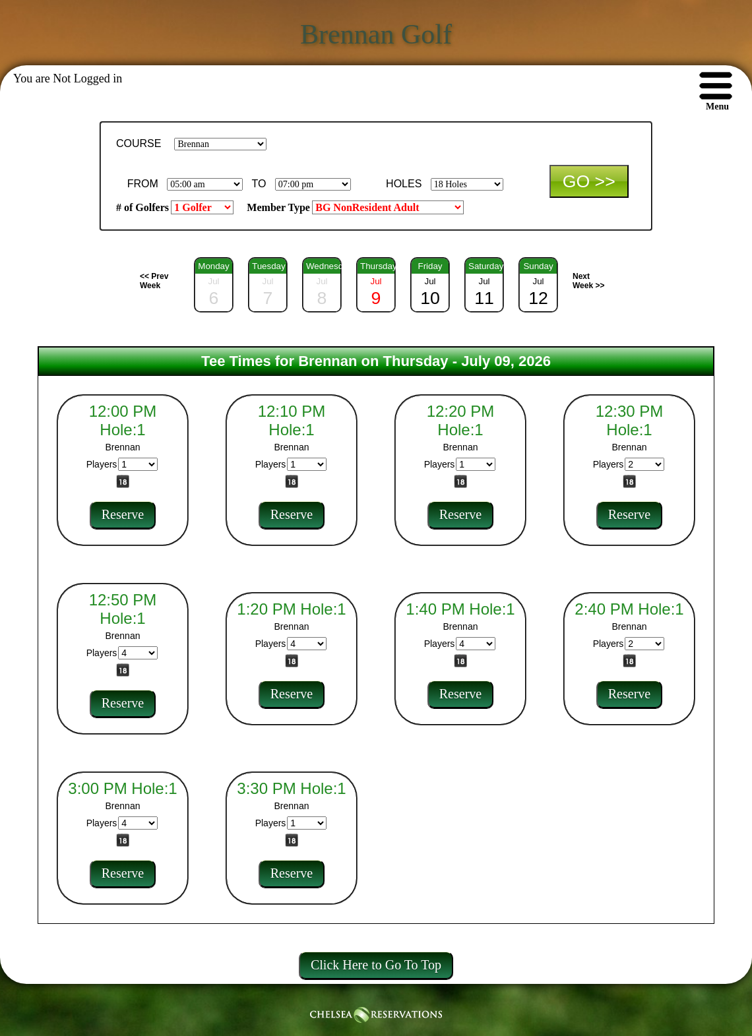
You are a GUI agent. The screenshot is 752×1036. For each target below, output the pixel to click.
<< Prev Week (154, 281)
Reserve (123, 514)
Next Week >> (588, 281)
